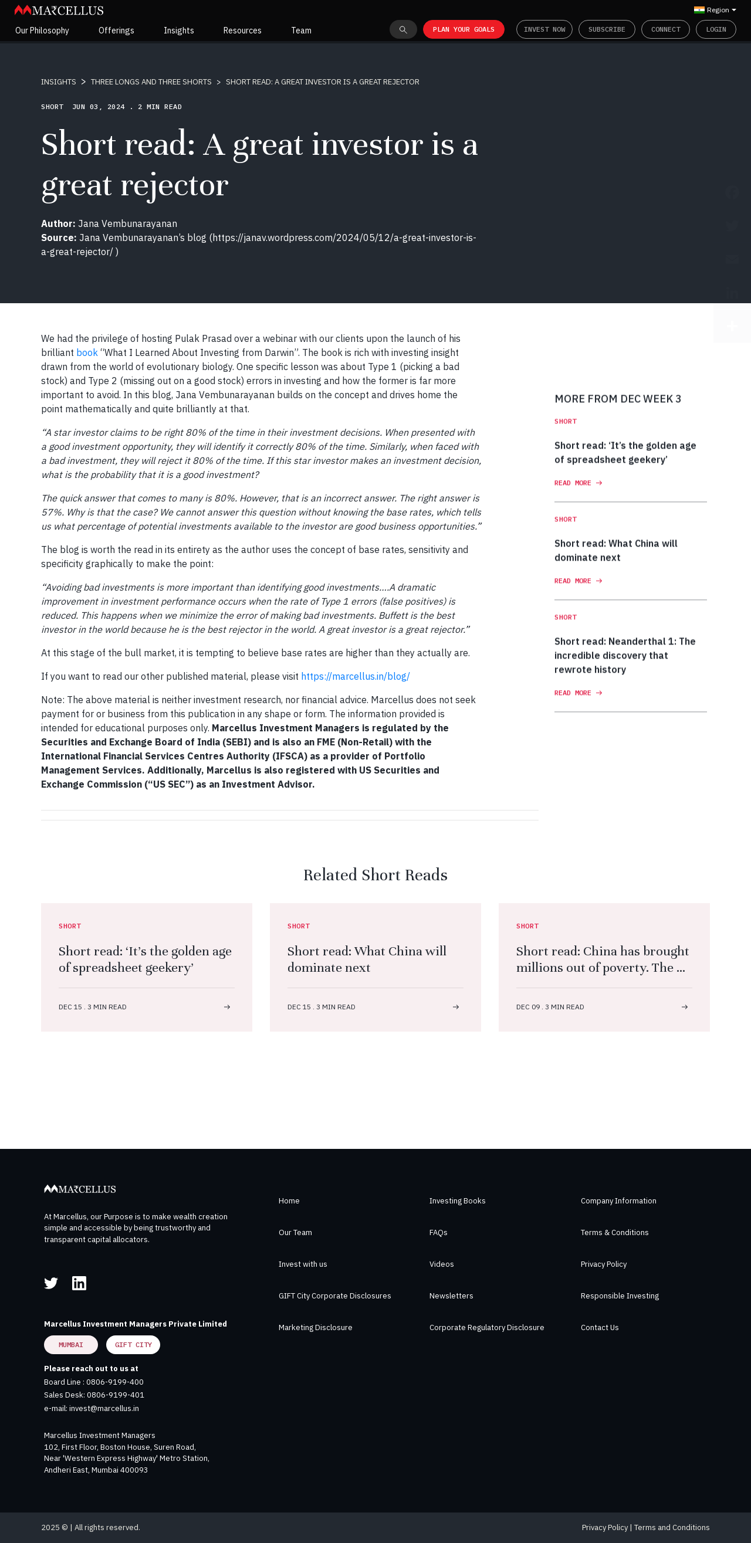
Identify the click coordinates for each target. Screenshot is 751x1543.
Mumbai (71, 1344)
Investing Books (457, 1201)
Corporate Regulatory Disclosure (486, 1327)
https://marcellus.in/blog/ (355, 676)
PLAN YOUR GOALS (464, 29)
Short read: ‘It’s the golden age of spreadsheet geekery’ (145, 959)
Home (289, 1201)
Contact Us (600, 1327)
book (87, 352)
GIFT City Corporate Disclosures (335, 1296)
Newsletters (451, 1296)
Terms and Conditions (672, 1527)
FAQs (438, 1232)
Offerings (116, 30)
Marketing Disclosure (316, 1327)
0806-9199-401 (115, 1395)
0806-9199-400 (115, 1382)
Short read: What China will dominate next (366, 959)
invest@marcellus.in (104, 1408)
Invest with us (303, 1264)
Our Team (295, 1232)
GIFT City (133, 1344)
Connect (665, 29)
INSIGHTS (58, 82)
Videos (441, 1264)
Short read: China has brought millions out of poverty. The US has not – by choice (604, 967)
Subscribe (606, 29)
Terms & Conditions (615, 1232)
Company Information (619, 1201)
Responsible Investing (620, 1296)
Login (716, 29)
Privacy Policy (604, 1264)
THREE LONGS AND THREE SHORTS (151, 82)
